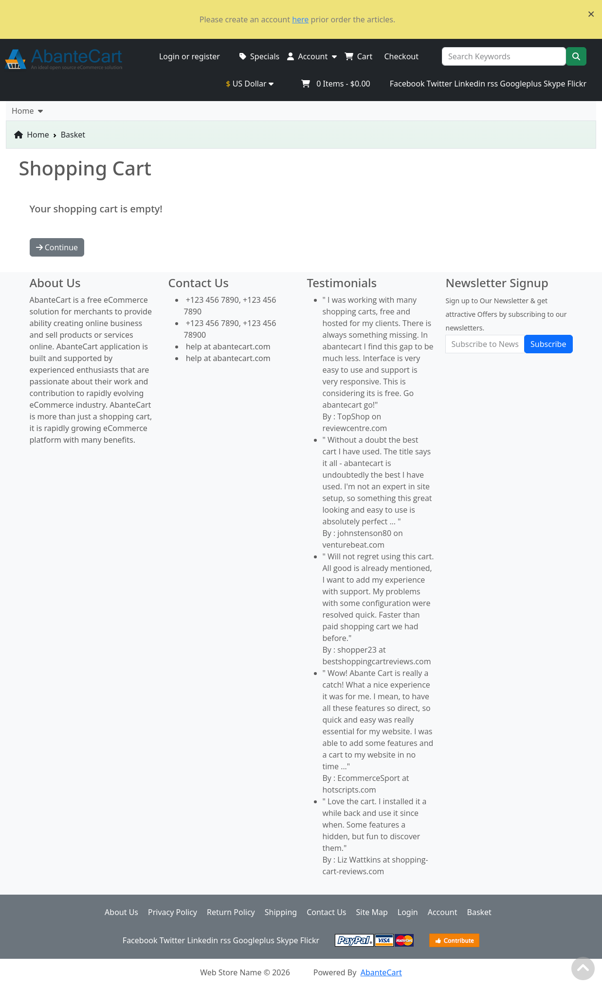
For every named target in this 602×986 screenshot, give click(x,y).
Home (31, 134)
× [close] (591, 13)
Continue (57, 247)
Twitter (439, 83)
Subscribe (548, 344)
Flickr (576, 83)
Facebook (407, 83)
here (300, 19)
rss (492, 83)
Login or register (189, 56)
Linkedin (469, 83)
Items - (335, 83)
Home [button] (27, 110)
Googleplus (521, 83)
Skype (554, 83)
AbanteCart (381, 972)
